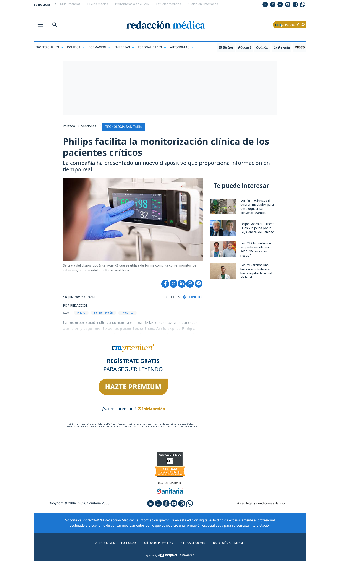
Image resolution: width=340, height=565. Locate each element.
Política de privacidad (154, 547)
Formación (100, 47)
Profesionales (49, 47)
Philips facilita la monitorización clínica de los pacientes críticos (169, 148)
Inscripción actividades (239, 547)
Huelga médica (97, 4)
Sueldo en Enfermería (203, 4)
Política (76, 47)
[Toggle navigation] (40, 25)
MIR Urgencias (70, 4)
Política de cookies (196, 547)
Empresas (124, 47)
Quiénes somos (92, 547)
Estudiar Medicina (168, 4)
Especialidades (152, 47)
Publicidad (120, 547)
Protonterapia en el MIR (132, 4)
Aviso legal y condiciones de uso (261, 507)
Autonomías (182, 47)
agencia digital (153, 559)
